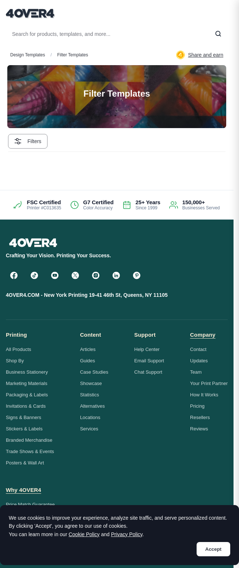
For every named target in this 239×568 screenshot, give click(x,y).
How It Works (204, 394)
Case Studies (94, 372)
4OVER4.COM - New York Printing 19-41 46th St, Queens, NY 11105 (87, 295)
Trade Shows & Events (30, 451)
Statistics (89, 394)
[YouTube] (55, 275)
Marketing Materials (26, 383)
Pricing (197, 406)
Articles (88, 349)
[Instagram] (96, 275)
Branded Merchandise (29, 440)
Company (202, 335)
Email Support (149, 360)
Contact (198, 349)
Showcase (91, 383)
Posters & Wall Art (25, 463)
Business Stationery (27, 372)
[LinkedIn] (116, 275)
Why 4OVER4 (23, 490)
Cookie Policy (84, 534)
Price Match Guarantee (30, 504)
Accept (213, 549)
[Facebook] (14, 275)
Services (89, 428)
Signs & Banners (23, 417)
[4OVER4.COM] (30, 13)
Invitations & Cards (26, 406)
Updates (199, 360)
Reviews (199, 428)
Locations (90, 417)
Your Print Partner (209, 383)
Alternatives (92, 406)
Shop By (15, 360)
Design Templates (27, 54)
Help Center (146, 349)
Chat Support (148, 372)
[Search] (218, 34)
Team (196, 372)
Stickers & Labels (24, 428)
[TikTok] (34, 275)
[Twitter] (75, 275)
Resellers (200, 417)
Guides (87, 360)
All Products (18, 349)
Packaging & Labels (27, 394)
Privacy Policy (127, 534)
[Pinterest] (137, 275)
